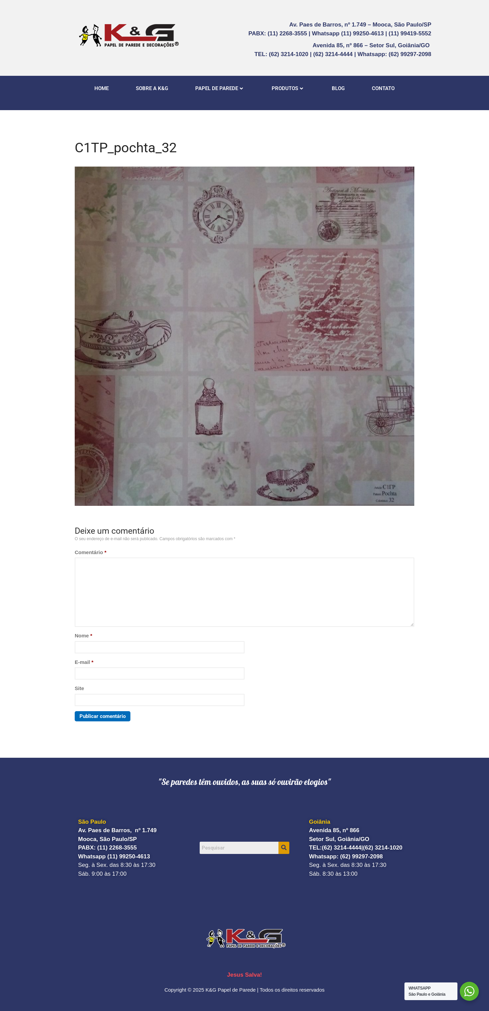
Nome (83, 635)
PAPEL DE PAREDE (219, 88)
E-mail (84, 662)
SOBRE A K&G (152, 88)
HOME (101, 88)
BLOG (338, 88)
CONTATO (383, 88)
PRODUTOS (287, 88)
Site (79, 688)
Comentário (90, 552)
